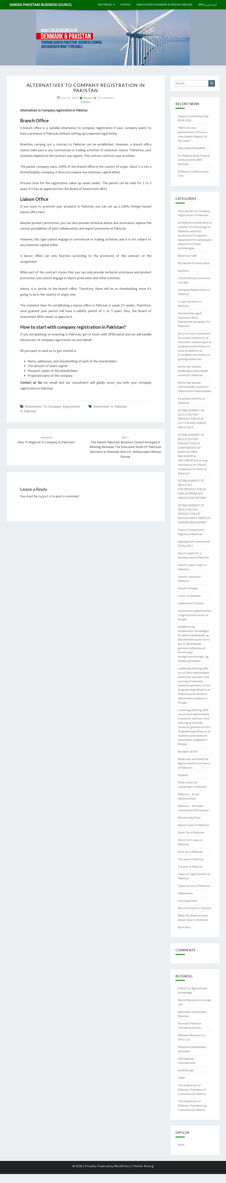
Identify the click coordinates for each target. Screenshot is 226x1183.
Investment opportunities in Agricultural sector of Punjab (194, 615)
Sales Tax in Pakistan (191, 832)
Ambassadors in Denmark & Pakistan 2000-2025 (164, 4)
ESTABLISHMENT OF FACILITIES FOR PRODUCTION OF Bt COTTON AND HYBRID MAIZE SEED (192, 418)
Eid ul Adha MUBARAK (191, 148)
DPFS (181, 1145)
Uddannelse (185, 893)
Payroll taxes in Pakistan (193, 825)
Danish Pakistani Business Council (41, 4)
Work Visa (184, 927)
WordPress (122, 1166)
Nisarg (149, 1166)
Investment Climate (191, 603)
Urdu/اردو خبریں (207, 4)
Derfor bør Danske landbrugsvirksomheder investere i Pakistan (193, 371)
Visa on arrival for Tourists (194, 908)
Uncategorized (187, 901)
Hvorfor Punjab (187, 588)
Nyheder (183, 775)
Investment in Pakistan (110, 406)
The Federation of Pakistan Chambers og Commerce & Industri (192, 1105)
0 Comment (105, 97)
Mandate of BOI (188, 751)
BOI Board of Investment (194, 263)
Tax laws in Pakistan (190, 859)
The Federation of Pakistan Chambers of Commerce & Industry (192, 1089)
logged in (44, 496)
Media (87, 97)
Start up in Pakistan (190, 852)
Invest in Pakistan (189, 596)
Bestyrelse (105, 4)
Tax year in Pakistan (190, 866)
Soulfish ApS (186, 1070)
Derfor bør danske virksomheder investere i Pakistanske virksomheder (194, 387)
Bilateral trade (187, 255)
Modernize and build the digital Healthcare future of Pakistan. (194, 763)
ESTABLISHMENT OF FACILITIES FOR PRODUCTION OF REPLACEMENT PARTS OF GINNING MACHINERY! (194, 513)
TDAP (181, 1078)
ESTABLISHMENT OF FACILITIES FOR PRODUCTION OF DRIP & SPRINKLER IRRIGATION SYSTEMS (192, 489)
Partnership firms (189, 817)
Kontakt (126, 4)
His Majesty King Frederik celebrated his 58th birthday (194, 160)
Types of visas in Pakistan (194, 886)
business (183, 270)
